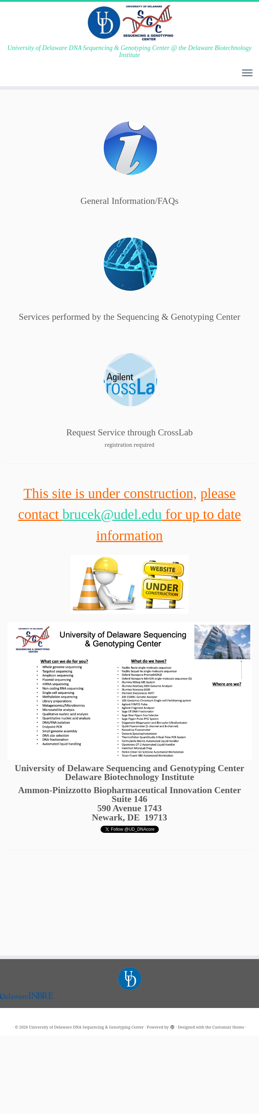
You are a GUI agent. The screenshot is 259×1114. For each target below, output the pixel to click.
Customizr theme (228, 998)
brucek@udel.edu (112, 514)
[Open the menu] (247, 73)
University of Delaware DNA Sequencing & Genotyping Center (86, 998)
